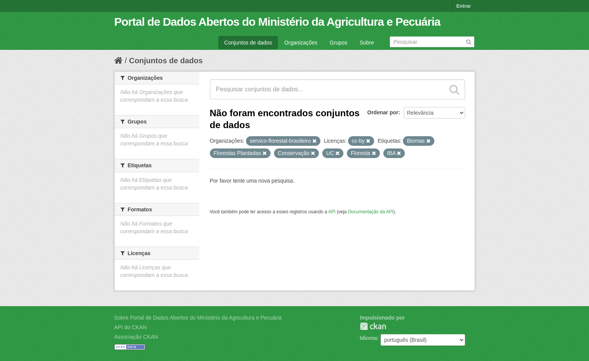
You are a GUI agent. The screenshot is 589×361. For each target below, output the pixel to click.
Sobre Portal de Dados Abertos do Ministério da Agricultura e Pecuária (198, 318)
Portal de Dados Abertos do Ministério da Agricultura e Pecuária (277, 21)
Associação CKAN (136, 337)
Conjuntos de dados (248, 43)
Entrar (463, 6)
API (331, 211)
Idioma (368, 338)
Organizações (300, 43)
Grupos (338, 43)
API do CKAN (130, 327)
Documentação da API (370, 211)
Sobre (367, 43)
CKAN (373, 326)
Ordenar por (382, 112)
